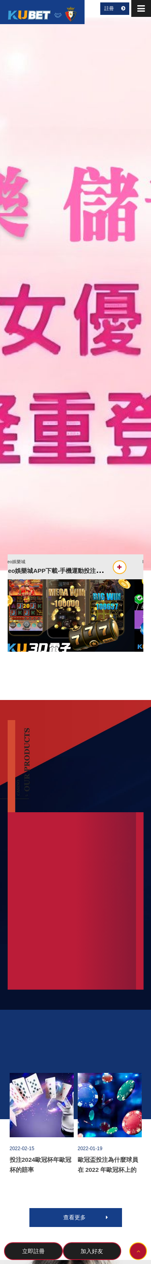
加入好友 (92, 1251)
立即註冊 (33, 1251)
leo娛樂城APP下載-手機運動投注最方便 (70, 570)
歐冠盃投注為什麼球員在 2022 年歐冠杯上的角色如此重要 (108, 1169)
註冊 (114, 8)
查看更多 (85, 1217)
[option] (75, 293)
